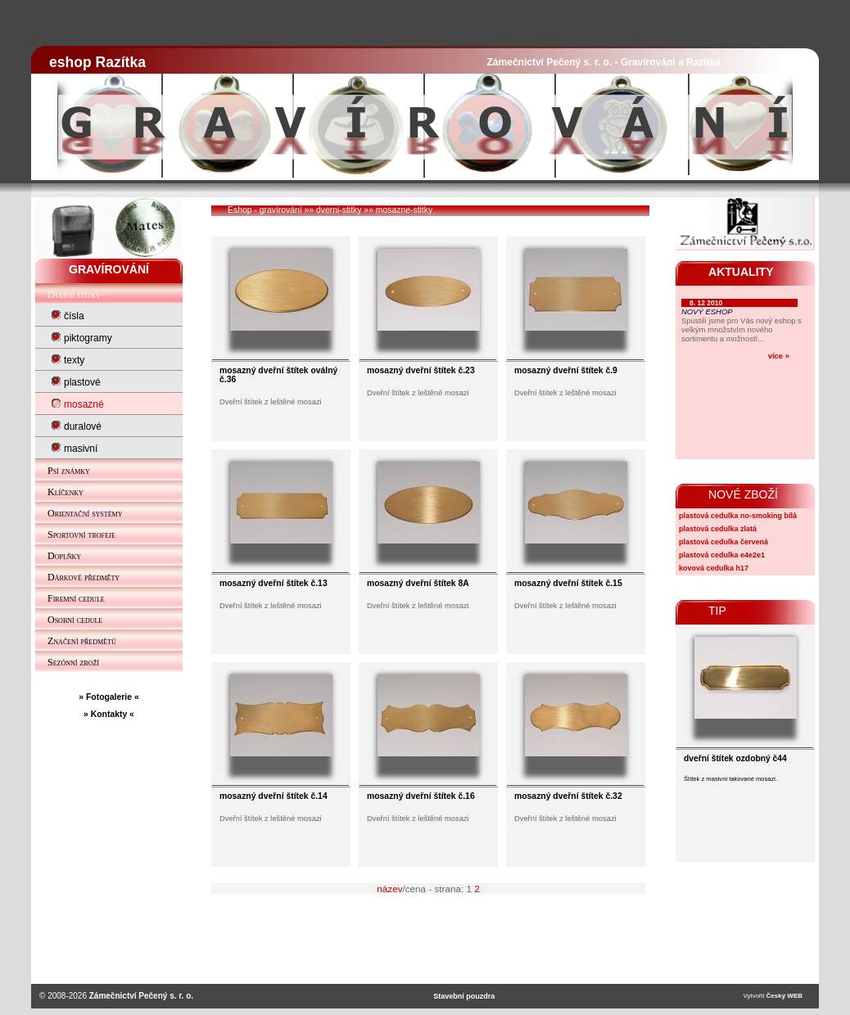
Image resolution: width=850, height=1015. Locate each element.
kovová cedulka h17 (713, 568)
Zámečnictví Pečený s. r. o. (141, 995)
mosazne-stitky (404, 209)
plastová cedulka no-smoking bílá (738, 516)
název (389, 888)
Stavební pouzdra (464, 996)
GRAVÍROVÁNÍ (109, 269)
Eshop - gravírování (265, 209)
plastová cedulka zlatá (718, 529)
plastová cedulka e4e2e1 (722, 555)
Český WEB (784, 995)
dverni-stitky (338, 209)
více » (778, 355)
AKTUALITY (741, 271)
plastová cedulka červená (723, 542)
